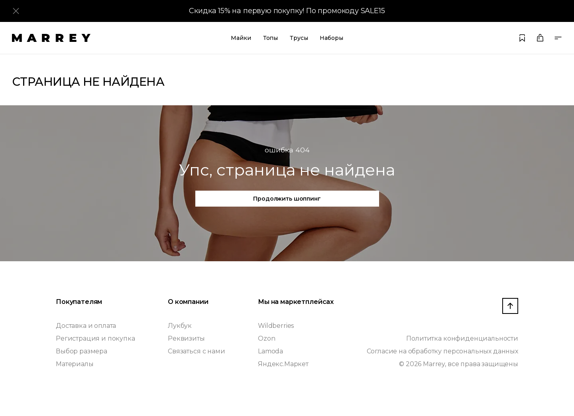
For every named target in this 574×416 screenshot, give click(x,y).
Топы (270, 37)
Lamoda (270, 351)
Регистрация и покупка (95, 338)
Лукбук (180, 325)
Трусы (299, 37)
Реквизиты (186, 338)
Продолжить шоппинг (286, 198)
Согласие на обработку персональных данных (442, 351)
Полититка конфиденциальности (462, 338)
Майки (241, 37)
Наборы (331, 37)
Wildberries (276, 325)
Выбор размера (81, 351)
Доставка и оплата (86, 325)
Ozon (266, 338)
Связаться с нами (196, 351)
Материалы (75, 364)
